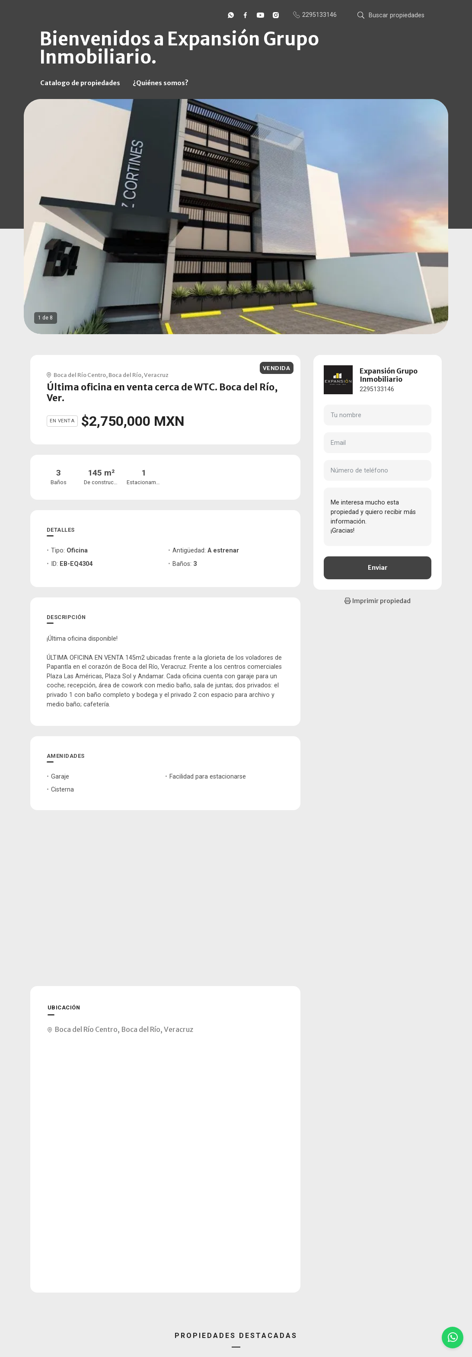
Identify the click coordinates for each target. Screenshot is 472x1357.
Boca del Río (124, 374)
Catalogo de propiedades (80, 83)
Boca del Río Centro (80, 374)
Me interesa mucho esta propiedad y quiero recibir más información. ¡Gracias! (378, 517)
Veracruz (156, 374)
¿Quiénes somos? (160, 83)
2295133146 (377, 389)
